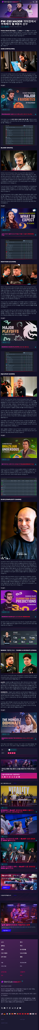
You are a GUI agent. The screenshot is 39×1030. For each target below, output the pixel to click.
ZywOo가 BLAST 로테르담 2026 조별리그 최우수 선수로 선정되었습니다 (17, 811)
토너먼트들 (23, 949)
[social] (2, 1008)
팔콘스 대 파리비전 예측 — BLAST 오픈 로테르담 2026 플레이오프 (18, 839)
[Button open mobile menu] (36, 2)
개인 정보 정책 (23, 962)
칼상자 (2, 1019)
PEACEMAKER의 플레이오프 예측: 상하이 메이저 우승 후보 (17, 114)
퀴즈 (21, 945)
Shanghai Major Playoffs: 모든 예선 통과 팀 (15, 347)
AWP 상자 (22, 1019)
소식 (2, 26)
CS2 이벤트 (4, 953)
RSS (21, 966)
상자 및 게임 (3, 971)
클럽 (21, 957)
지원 (2, 962)
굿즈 (2, 975)
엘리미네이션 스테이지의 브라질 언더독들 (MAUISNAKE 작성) (18, 464)
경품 (2, 949)
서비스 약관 (3, 966)
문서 (21, 942)
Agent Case (4, 1023)
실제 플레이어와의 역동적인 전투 (16, 925)
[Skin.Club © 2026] (12, 982)
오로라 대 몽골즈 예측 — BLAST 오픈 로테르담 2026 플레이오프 (18, 867)
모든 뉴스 (15, 783)
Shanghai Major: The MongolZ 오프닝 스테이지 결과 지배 (17, 739)
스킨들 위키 (22, 971)
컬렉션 (3, 945)
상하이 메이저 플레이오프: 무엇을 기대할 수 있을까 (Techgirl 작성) (18, 234)
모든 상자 (15, 895)
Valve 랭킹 (23, 953)
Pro (21, 975)
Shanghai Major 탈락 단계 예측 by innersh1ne (16, 616)
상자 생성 (3, 957)
